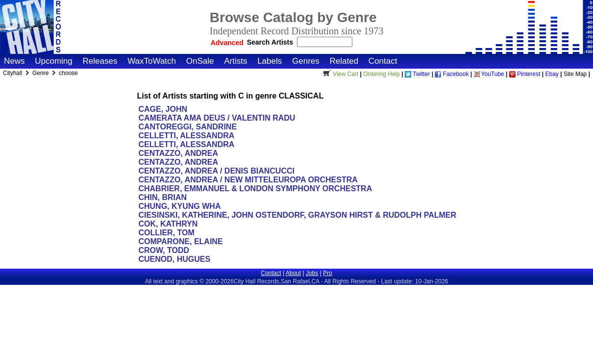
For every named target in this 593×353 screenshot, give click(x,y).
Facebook (452, 74)
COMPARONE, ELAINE (180, 241)
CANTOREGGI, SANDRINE (187, 127)
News (14, 61)
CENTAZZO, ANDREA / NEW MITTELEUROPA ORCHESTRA (247, 180)
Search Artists (271, 42)
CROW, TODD (163, 250)
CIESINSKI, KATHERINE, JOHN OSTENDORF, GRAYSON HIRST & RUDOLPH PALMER (297, 215)
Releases (100, 61)
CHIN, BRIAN (163, 197)
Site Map (575, 74)
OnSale (200, 61)
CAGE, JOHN (162, 109)
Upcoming (54, 61)
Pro (327, 273)
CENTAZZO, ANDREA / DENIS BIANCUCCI (216, 171)
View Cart (339, 74)
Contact (383, 61)
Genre (41, 73)
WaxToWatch (151, 61)
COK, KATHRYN (168, 224)
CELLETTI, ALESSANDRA (186, 135)
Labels (269, 61)
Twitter (417, 74)
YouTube (489, 74)
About (293, 273)
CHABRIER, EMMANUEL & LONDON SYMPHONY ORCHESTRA (254, 188)
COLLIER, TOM (166, 232)
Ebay (552, 74)
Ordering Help (381, 74)
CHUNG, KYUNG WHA (179, 206)
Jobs (312, 273)
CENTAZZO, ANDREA (178, 153)
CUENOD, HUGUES (174, 259)
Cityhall (13, 73)
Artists (235, 61)
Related (343, 61)
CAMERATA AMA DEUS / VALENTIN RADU (216, 118)
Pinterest (525, 74)
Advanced (227, 43)
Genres (306, 61)
